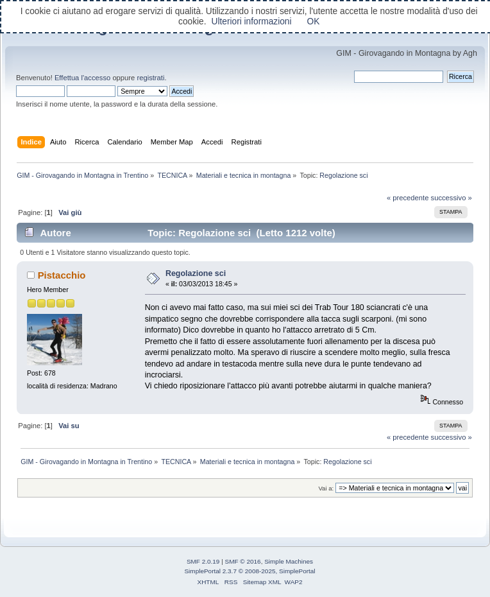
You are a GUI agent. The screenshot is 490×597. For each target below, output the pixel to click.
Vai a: (326, 488)
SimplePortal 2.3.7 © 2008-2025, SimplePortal (249, 571)
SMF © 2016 (243, 561)
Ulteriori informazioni (251, 21)
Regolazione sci (195, 273)
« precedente (408, 198)
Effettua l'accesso (82, 78)
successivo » (451, 198)
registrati (150, 78)
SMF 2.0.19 (203, 561)
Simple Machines (288, 561)
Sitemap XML (262, 581)
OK (313, 21)
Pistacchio (62, 275)
